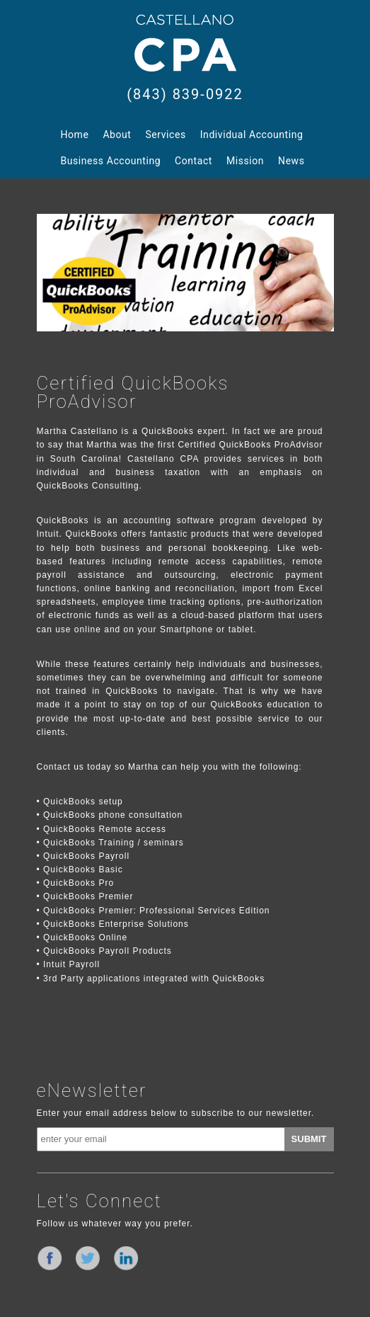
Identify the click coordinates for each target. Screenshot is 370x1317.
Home (75, 134)
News (291, 160)
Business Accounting (111, 160)
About (117, 134)
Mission (245, 160)
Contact (193, 160)
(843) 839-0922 (185, 94)
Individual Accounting (251, 134)
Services (166, 134)
